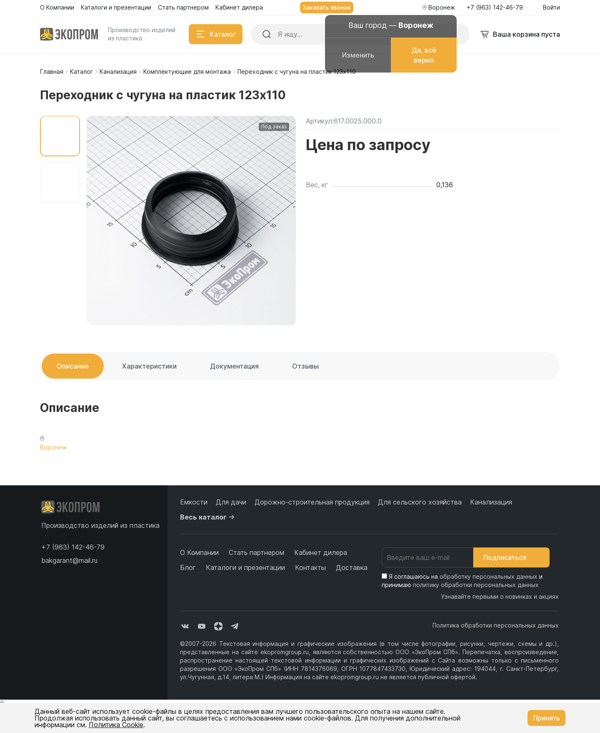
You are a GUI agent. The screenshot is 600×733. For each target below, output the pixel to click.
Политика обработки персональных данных (495, 625)
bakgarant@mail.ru (69, 560)
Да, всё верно (424, 55)
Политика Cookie (116, 724)
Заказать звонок (326, 7)
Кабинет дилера (320, 552)
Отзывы (305, 366)
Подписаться (511, 557)
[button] (73, 547)
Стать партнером (256, 552)
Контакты (310, 567)
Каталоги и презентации (245, 567)
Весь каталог (208, 517)
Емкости (194, 502)
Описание (73, 366)
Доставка (352, 567)
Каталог (81, 71)
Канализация (118, 71)
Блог (188, 567)
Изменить (358, 55)
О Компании (199, 552)
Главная (51, 71)
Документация (234, 366)
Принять (546, 718)
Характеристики (149, 366)
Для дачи (231, 502)
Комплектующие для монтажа (187, 71)
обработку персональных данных (489, 576)
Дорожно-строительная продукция (312, 502)
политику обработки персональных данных (476, 584)
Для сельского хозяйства (420, 502)
